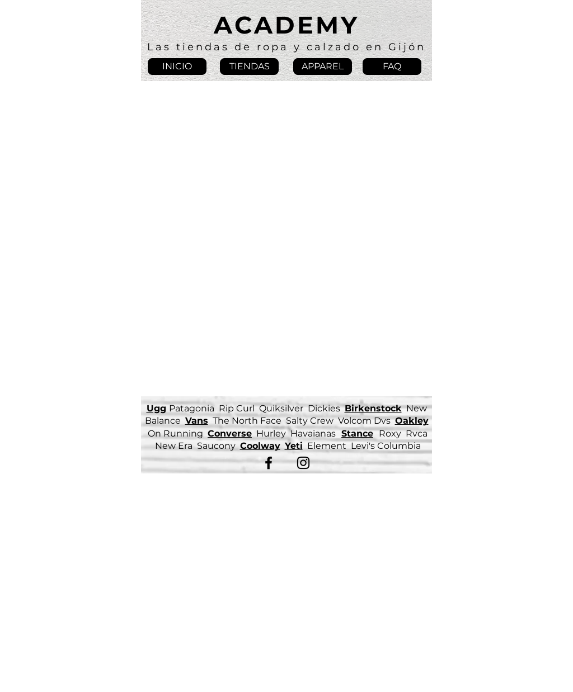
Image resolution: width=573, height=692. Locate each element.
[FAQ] (392, 66)
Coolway (260, 445)
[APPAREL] (322, 66)
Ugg (156, 408)
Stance (357, 433)
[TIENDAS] (249, 66)
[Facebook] (268, 462)
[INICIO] (177, 66)
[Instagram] (303, 462)
